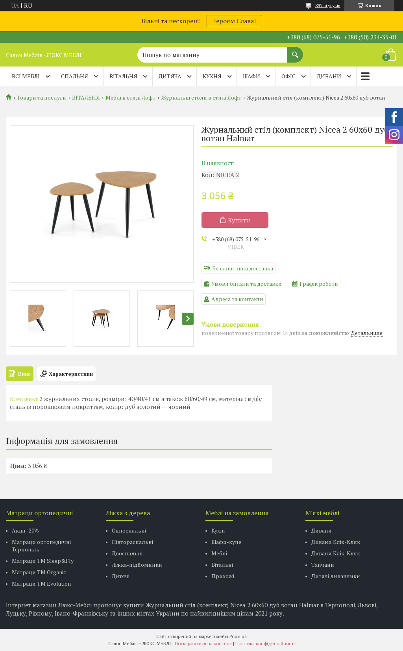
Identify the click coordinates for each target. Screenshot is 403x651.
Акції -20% (25, 530)
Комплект (24, 399)
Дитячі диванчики (335, 576)
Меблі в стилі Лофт (130, 97)
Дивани (321, 530)
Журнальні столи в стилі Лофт (201, 97)
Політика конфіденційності (265, 643)
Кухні (218, 530)
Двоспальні (127, 553)
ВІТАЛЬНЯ (123, 76)
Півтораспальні (132, 542)
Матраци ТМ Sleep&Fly (43, 560)
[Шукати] (295, 51)
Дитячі (120, 576)
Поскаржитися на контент (203, 643)
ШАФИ (251, 76)
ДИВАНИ (329, 76)
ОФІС (288, 76)
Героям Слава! (234, 21)
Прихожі (222, 576)
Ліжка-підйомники (137, 564)
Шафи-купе (226, 542)
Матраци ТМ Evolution (41, 583)
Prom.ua (238, 636)
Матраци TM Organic (39, 572)
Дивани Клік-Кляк (335, 542)
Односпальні (129, 530)
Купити (239, 220)
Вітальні (222, 564)
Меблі (219, 553)
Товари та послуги (41, 97)
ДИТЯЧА (170, 76)
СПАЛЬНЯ (74, 76)
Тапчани (322, 564)
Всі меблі (26, 76)
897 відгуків (327, 5)
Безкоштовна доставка (242, 268)
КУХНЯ (212, 76)
